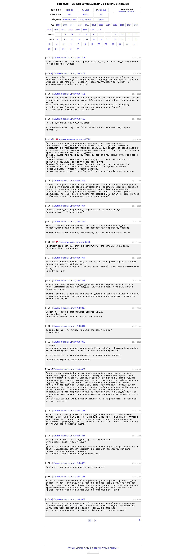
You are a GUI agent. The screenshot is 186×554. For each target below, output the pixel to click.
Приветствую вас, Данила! (126, 11)
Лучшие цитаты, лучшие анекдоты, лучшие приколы (93, 548)
